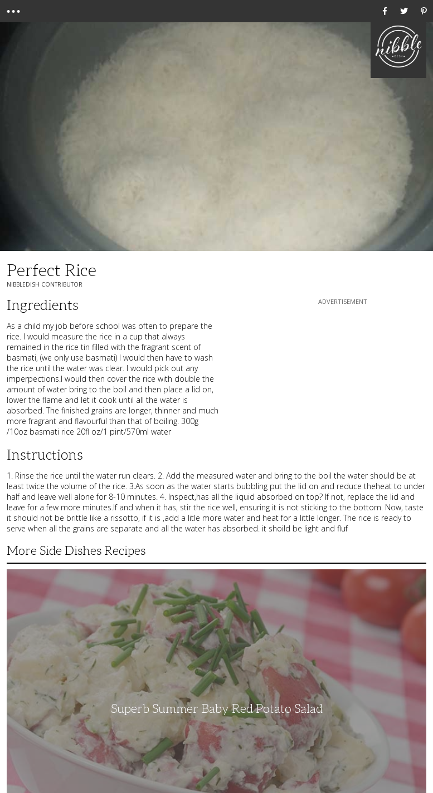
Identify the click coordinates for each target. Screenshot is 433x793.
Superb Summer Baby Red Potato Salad (217, 709)
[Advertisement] (342, 376)
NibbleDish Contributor (44, 284)
